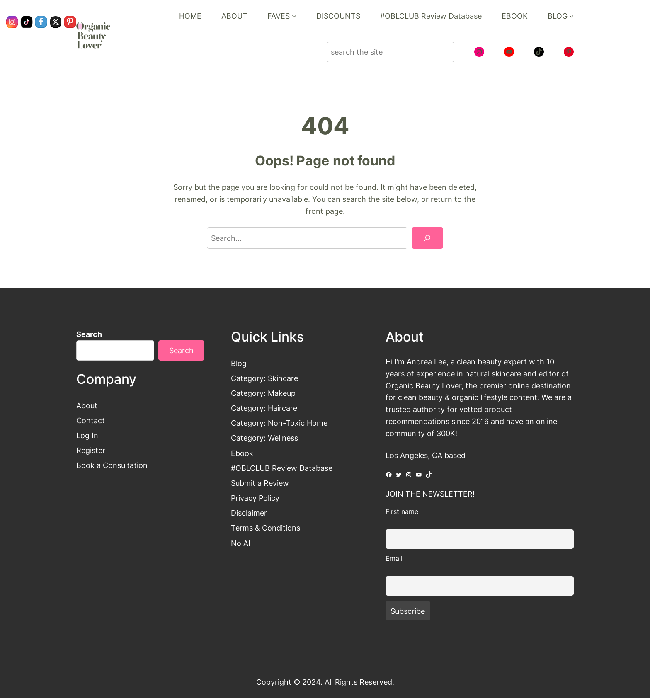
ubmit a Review (262, 482)
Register (90, 450)
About (86, 405)
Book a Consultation (112, 465)
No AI (240, 543)
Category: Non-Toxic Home (279, 422)
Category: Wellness (264, 437)
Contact (90, 420)
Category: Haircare (264, 407)
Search (89, 334)
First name (402, 511)
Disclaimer (249, 512)
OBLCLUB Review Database (283, 468)
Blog (239, 363)
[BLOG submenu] (571, 16)
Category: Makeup (263, 392)
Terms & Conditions (265, 527)
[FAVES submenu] (294, 16)
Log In (87, 435)
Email (394, 558)
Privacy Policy (255, 497)
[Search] (427, 238)
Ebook (242, 453)
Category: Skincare (264, 378)
